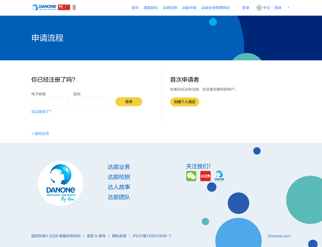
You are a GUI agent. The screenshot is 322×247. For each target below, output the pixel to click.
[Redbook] (206, 176)
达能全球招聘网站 (215, 8)
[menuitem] (170, 8)
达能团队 (119, 197)
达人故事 (119, 187)
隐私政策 (119, 236)
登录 (245, 8)
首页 (135, 8)
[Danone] (219, 176)
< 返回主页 (40, 134)
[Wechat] (192, 176)
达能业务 (119, 167)
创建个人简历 (184, 102)
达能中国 (189, 8)
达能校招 (170, 8)
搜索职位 (151, 8)
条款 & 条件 (97, 236)
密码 (76, 94)
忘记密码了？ (42, 112)
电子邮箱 (38, 94)
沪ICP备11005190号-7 (152, 236)
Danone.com (279, 236)
